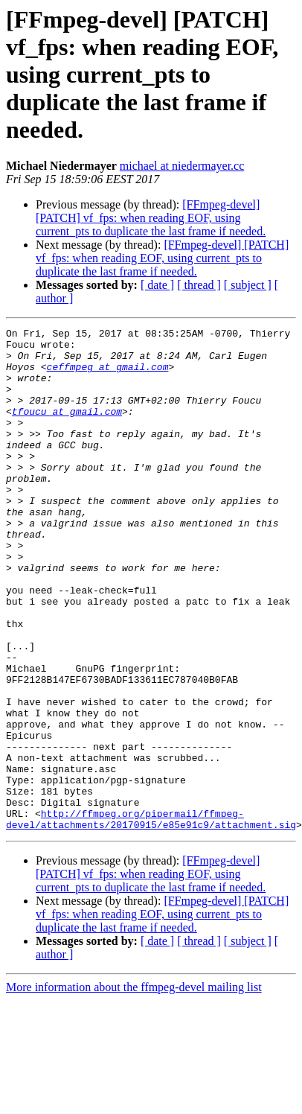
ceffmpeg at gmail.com (108, 375)
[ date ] (157, 284)
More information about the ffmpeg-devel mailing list (134, 1087)
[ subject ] (248, 284)
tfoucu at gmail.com (67, 429)
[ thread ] (199, 284)
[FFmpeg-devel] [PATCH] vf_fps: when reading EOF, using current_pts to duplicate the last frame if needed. (151, 218)
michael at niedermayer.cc (182, 165)
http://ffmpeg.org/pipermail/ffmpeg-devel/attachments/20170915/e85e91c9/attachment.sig (151, 918)
